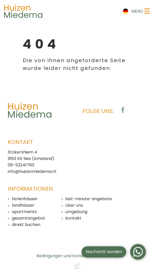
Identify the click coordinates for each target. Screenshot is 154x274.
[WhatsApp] (138, 252)
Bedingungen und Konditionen (66, 256)
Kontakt (73, 218)
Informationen (30, 189)
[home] (23, 11)
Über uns (74, 205)
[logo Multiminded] (77, 267)
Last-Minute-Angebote (88, 199)
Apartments (24, 212)
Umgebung (76, 212)
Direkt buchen (26, 225)
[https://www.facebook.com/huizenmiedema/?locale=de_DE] (123, 110)
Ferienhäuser (25, 199)
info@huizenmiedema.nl (32, 171)
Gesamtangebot (28, 218)
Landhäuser (23, 205)
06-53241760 (21, 165)
